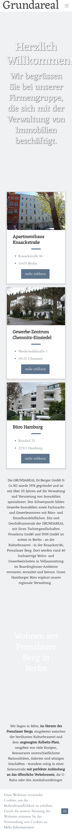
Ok (64, 811)
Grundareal (31, 6)
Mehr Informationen (19, 827)
